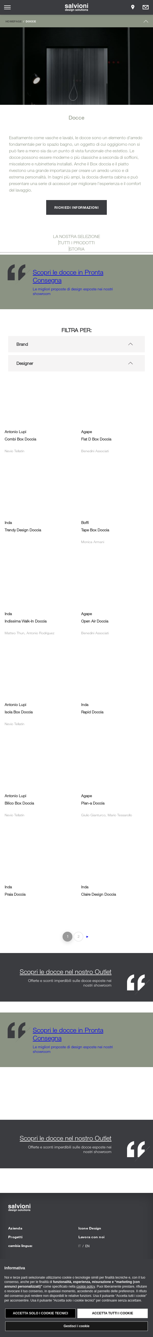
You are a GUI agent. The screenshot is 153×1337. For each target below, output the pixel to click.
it (79, 1246)
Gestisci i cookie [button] (77, 1326)
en (87, 1246)
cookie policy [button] (85, 1286)
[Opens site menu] (7, 7)
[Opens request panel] (145, 7)
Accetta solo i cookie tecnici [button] (40, 1313)
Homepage (13, 21)
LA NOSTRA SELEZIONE (76, 236)
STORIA (76, 248)
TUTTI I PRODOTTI (77, 242)
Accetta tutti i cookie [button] (112, 1313)
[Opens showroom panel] (132, 7)
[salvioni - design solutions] (76, 7)
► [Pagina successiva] (87, 937)
